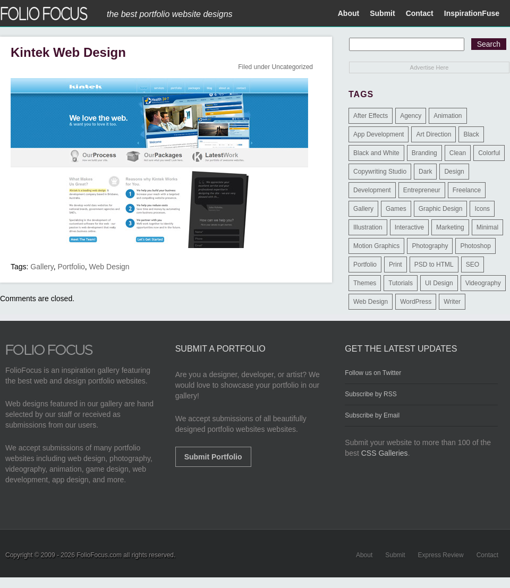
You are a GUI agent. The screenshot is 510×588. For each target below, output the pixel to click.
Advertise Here (429, 67)
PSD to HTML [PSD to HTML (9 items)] (434, 264)
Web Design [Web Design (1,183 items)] (370, 301)
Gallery (41, 266)
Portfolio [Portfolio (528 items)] (365, 264)
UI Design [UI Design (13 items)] (439, 283)
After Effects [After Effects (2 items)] (370, 116)
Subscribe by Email (372, 415)
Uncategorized (292, 67)
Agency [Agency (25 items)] (410, 116)
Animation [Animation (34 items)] (448, 116)
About (348, 13)
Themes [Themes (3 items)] (364, 283)
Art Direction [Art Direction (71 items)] (433, 134)
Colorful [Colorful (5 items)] (489, 153)
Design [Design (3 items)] (454, 171)
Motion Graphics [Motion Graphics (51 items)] (376, 246)
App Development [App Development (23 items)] (378, 134)
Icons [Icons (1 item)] (482, 208)
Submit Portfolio (213, 457)
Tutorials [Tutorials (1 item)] (400, 283)
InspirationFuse (471, 13)
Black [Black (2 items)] (471, 134)
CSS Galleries (384, 453)
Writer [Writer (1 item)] (452, 301)
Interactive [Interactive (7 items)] (409, 227)
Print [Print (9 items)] (395, 264)
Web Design (109, 266)
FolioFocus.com (99, 555)
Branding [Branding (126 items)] (424, 153)
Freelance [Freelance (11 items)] (467, 190)
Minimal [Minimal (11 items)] (487, 227)
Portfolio (70, 266)
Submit (382, 13)
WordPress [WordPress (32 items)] (415, 301)
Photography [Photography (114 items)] (430, 246)
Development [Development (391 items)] (372, 190)
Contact (420, 13)
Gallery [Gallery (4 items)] (363, 208)
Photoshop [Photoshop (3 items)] (475, 246)
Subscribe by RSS (370, 394)
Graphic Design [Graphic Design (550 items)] (441, 208)
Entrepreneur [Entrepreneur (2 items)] (421, 190)
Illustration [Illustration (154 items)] (367, 227)
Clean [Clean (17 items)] (457, 153)
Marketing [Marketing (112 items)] (450, 227)
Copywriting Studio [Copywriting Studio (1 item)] (379, 171)
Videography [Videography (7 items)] (483, 283)
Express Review (441, 555)
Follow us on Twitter (373, 373)
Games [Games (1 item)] (396, 208)
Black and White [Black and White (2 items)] (376, 153)
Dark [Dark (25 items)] (425, 171)
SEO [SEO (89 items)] (472, 264)
